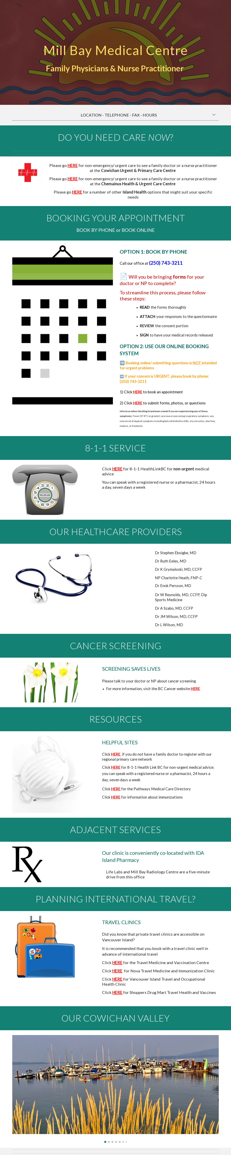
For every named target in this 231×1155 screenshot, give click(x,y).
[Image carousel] (115, 1089)
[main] (115, 45)
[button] (214, 115)
